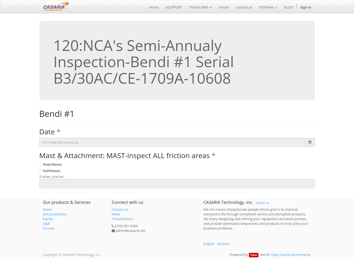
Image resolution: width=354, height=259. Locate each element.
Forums (49, 228)
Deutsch (223, 244)
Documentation (55, 214)
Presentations (122, 219)
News (116, 214)
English (208, 244)
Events (48, 219)
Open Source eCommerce (290, 254)
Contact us (120, 209)
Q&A (46, 223)
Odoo (253, 255)
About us (262, 203)
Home (47, 209)
